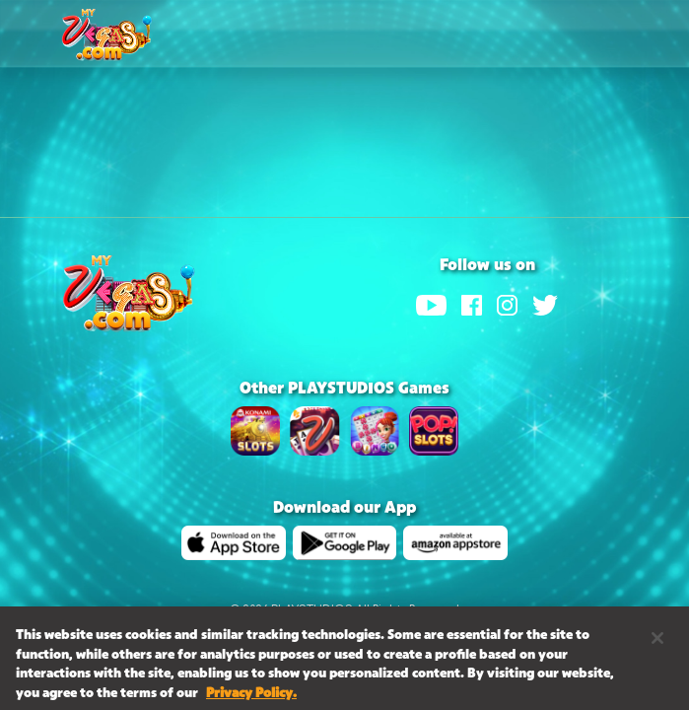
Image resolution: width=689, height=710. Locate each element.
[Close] (657, 642)
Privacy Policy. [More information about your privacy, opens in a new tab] (251, 697)
